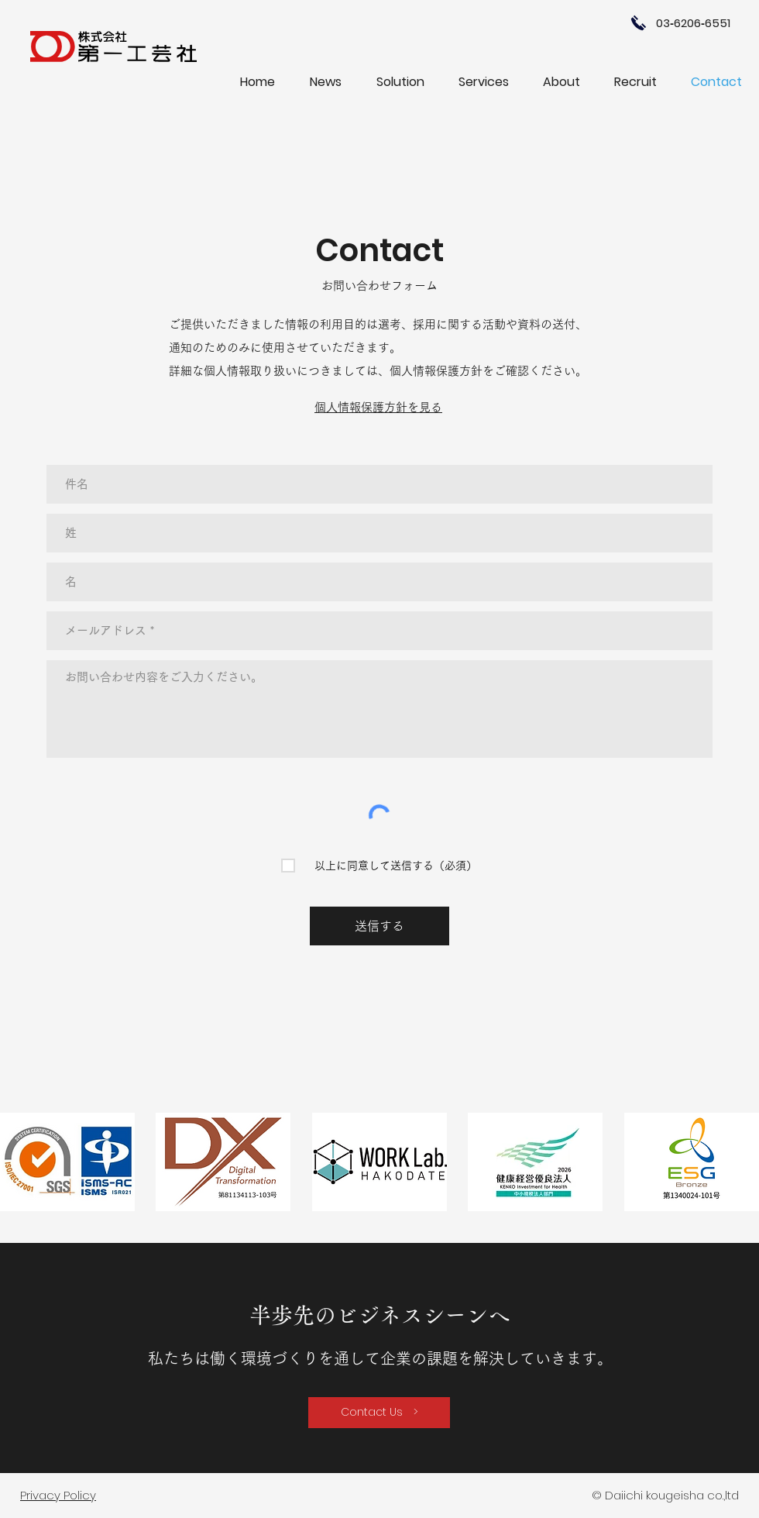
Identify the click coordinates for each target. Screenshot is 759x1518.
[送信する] (379, 926)
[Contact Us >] (379, 1412)
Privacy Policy (58, 1495)
